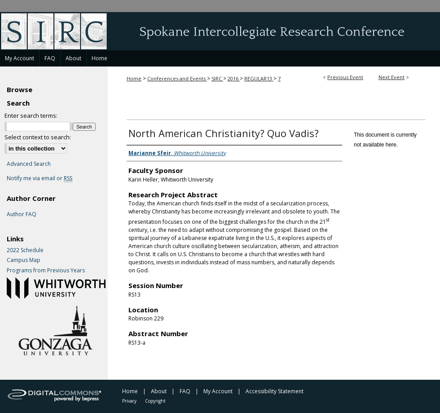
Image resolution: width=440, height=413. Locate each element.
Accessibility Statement (275, 391)
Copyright (155, 401)
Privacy (129, 401)
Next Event (391, 77)
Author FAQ (21, 214)
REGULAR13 (258, 78)
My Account (218, 391)
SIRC (217, 78)
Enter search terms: (30, 115)
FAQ (185, 391)
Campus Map (23, 260)
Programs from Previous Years (46, 270)
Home (134, 78)
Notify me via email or (39, 178)
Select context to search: (37, 137)
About (159, 391)
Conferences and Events (177, 78)
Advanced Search (29, 164)
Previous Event (345, 77)
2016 (234, 78)
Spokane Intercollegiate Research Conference (220, 31)
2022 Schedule (25, 250)
